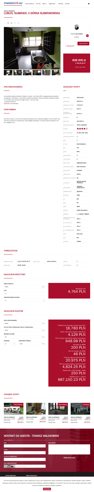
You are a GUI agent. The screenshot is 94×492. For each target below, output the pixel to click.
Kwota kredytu (8, 284)
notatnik (60, 4)
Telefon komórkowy (10, 456)
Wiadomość (51, 443)
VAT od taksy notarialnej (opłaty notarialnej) (18, 327)
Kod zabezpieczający (10, 463)
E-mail (6, 449)
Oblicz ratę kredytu (80, 67)
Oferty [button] (44, 4)
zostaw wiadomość (83, 43)
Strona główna (29, 4)
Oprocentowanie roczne (11, 297)
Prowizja (6, 341)
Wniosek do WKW (9, 334)
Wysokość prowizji (25, 341)
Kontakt (67, 4)
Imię (5, 443)
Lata (5, 290)
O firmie (38, 4)
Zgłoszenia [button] (52, 4)
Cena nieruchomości (10, 320)
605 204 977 (70, 46)
